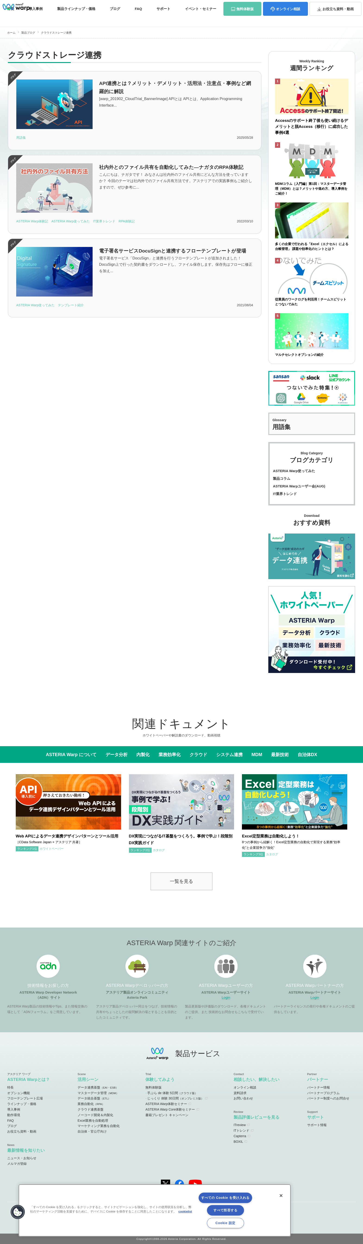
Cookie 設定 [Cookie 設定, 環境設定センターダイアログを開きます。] (225, 1223)
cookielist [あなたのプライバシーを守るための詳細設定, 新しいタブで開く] (185, 1211)
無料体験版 (153, 1087)
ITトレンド (241, 1130)
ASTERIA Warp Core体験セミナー (170, 1109)
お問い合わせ (340, 5)
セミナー (200, 18)
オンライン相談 (245, 1087)
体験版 (245, 18)
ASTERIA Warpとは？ (28, 1079)
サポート (163, 18)
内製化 (143, 754)
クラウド (198, 754)
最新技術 (280, 754)
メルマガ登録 (17, 1163)
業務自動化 (91, 1104)
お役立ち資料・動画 (21, 1131)
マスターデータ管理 (98, 1093)
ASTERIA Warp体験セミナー (166, 1104)
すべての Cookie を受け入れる (225, 1198)
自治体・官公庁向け (92, 1131)
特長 (10, 1087)
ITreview (240, 1125)
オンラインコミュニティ (227, 5)
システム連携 (229, 754)
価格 (76, 18)
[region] (155, 1210)
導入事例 (13, 1109)
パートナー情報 (318, 1087)
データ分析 (117, 754)
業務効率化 (170, 754)
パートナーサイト (293, 5)
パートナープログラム (323, 1093)
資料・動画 (338, 18)
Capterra (240, 1136)
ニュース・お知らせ (21, 1158)
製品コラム (281, 478)
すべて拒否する (225, 1210)
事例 (36, 18)
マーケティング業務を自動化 (99, 1126)
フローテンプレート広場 (25, 1098)
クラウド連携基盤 (90, 1109)
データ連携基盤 (98, 1087)
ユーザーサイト (266, 5)
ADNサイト (190, 5)
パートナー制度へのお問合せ (328, 1098)
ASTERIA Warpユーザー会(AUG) (299, 486)
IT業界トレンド (285, 494)
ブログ (115, 18)
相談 (288, 18)
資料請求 (317, 5)
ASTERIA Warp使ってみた (294, 471)
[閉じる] (281, 1195)
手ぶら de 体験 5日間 (172, 1093)
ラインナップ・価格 (21, 1104)
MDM (256, 754)
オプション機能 (18, 1093)
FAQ (138, 18)
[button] (17, 1212)
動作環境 (13, 1115)
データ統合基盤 (94, 1098)
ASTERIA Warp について (71, 754)
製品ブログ (28, 32)
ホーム (11, 32)
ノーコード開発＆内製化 (95, 1115)
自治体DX (307, 754)
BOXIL (238, 1141)
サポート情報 (317, 1125)
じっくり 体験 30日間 (175, 1098)
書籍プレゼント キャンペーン (166, 1115)
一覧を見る (181, 881)
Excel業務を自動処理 (93, 1120)
